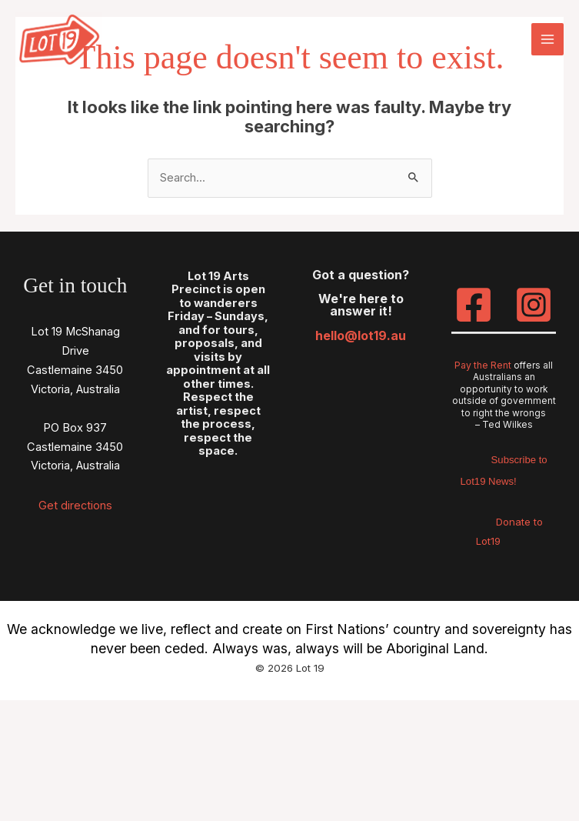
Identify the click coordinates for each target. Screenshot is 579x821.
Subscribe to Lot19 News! (504, 468)
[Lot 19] (61, 41)
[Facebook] (473, 304)
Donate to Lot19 (509, 530)
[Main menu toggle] (547, 41)
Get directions (75, 505)
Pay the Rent (482, 364)
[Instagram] (533, 304)
